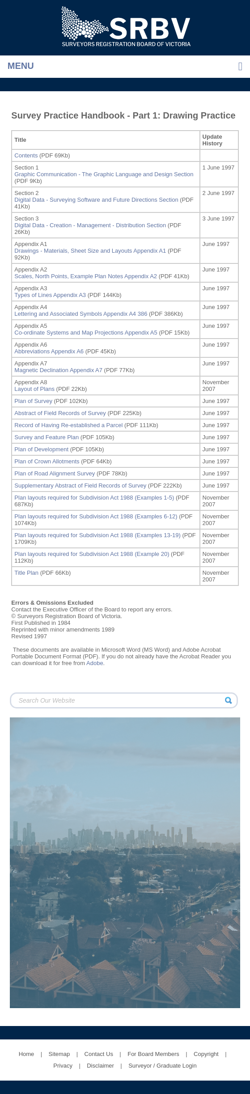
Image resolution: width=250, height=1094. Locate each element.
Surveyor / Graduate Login (162, 1065)
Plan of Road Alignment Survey (54, 473)
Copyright (206, 1054)
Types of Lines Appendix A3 (50, 295)
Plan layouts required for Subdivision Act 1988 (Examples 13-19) (97, 535)
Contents (26, 155)
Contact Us (99, 1054)
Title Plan (26, 572)
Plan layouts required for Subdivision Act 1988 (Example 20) (91, 554)
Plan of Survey (33, 401)
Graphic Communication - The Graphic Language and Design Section (103, 174)
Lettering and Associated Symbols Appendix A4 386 (80, 313)
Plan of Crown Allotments (46, 461)
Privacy (62, 1065)
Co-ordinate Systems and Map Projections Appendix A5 (85, 332)
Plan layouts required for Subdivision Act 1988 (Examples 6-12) (95, 516)
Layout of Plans (34, 389)
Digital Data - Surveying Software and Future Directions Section (96, 199)
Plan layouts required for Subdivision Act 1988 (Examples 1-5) (94, 497)
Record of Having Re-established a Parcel (68, 425)
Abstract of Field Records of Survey (60, 413)
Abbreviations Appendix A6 (49, 351)
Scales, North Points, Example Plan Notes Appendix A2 (85, 276)
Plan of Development (41, 449)
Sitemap (59, 1054)
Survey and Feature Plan (46, 437)
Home (26, 1054)
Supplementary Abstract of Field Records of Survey (80, 485)
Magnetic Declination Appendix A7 (58, 370)
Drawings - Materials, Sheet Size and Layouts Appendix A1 (90, 250)
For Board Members (153, 1054)
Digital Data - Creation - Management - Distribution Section (90, 225)
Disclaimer (100, 1065)
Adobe (94, 663)
